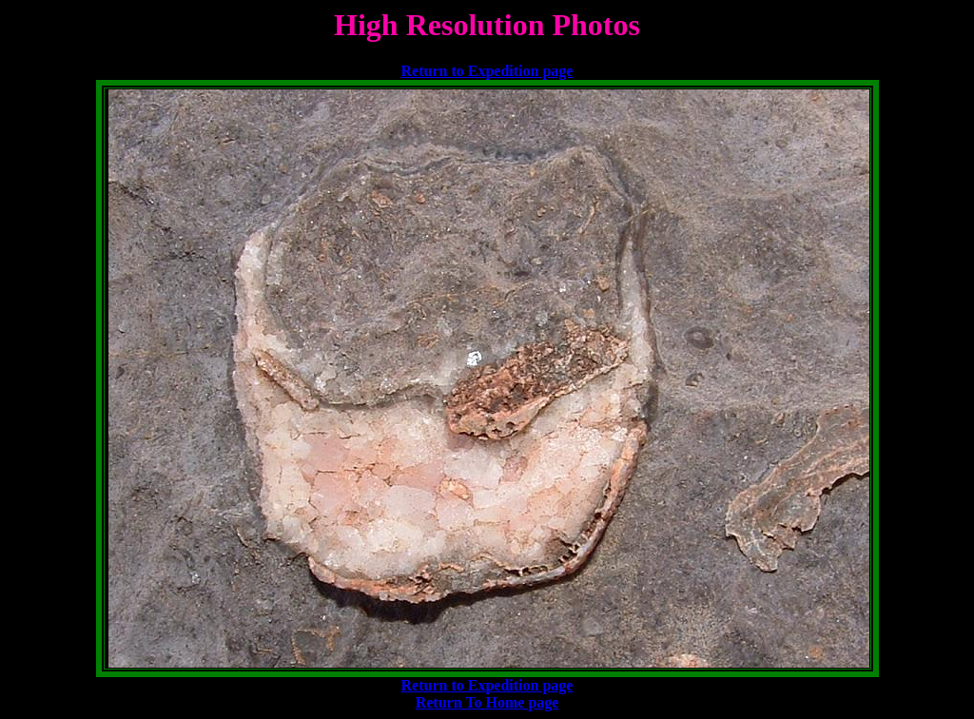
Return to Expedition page (487, 71)
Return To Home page (487, 702)
